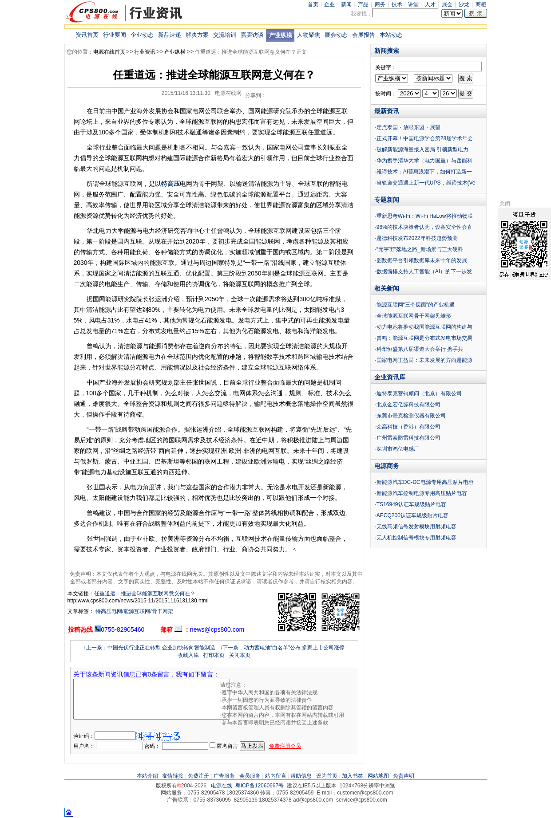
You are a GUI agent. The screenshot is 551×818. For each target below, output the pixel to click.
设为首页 (326, 776)
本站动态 (391, 34)
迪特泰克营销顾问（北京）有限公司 (419, 393)
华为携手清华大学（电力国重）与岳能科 (424, 160)
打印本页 (214, 655)
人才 (430, 4)
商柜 (481, 4)
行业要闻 (114, 34)
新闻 (346, 4)
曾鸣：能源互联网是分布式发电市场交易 (424, 338)
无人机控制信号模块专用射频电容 (416, 538)
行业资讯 (144, 52)
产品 (363, 4)
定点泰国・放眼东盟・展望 (408, 127)
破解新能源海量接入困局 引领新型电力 (422, 149)
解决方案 (197, 34)
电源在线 (221, 786)
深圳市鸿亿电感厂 (398, 449)
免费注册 (198, 776)
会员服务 (250, 776)
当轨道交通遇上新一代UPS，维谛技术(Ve (426, 183)
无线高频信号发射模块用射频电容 (416, 526)
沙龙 (464, 4)
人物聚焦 (308, 34)
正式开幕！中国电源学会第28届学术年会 (425, 138)
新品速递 (169, 34)
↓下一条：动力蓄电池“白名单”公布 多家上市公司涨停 (282, 648)
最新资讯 (386, 110)
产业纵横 (280, 35)
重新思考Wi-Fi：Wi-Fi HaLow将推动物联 (425, 216)
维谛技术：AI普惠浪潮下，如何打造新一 (424, 172)
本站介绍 (147, 776)
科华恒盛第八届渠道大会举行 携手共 (420, 349)
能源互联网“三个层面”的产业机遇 (416, 305)
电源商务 (386, 465)
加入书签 (352, 776)
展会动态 (336, 34)
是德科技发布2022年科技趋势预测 (417, 238)
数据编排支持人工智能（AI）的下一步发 (424, 271)
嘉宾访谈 (252, 34)
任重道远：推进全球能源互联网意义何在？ (144, 593)
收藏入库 (188, 655)
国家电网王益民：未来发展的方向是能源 (424, 360)
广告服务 (224, 776)
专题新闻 (386, 199)
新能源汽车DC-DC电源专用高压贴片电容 (425, 482)
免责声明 (403, 776)
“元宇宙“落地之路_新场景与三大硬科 (420, 249)
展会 (447, 4)
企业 (329, 4)
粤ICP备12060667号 (259, 786)
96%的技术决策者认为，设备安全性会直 (424, 227)
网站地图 (378, 776)
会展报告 (363, 34)
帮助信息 (301, 776)
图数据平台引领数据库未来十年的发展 (422, 260)
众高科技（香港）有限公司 (408, 427)
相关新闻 (386, 288)
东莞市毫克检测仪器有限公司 (411, 416)
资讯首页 (87, 34)
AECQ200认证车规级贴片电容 (412, 515)
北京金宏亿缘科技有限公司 (408, 404)
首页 (313, 4)
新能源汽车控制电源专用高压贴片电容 (422, 493)
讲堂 (413, 4)
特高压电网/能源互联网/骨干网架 (133, 611)
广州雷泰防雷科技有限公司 (408, 438)
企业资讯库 (389, 377)
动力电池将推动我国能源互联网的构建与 (424, 327)
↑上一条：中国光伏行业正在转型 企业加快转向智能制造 (149, 648)
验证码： (84, 736)
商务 (380, 4)
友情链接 (172, 776)
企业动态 (142, 34)
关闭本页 (239, 655)
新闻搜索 (386, 50)
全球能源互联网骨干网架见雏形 (414, 316)
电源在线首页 (109, 52)
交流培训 (224, 34)
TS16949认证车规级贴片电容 (411, 504)
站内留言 (275, 776)
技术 (397, 4)
